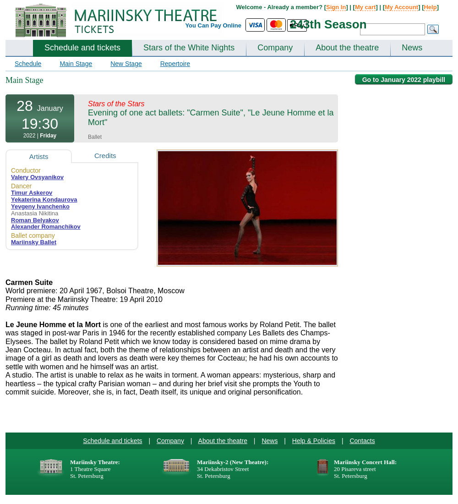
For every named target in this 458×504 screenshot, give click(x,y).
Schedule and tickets (82, 47)
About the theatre (347, 47)
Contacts (362, 440)
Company (275, 47)
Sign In (336, 7)
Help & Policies (313, 440)
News (412, 47)
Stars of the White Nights (188, 47)
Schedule (28, 63)
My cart (365, 7)
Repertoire (175, 63)
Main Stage (76, 63)
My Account (401, 7)
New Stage (126, 63)
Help (430, 7)
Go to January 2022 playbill (403, 79)
